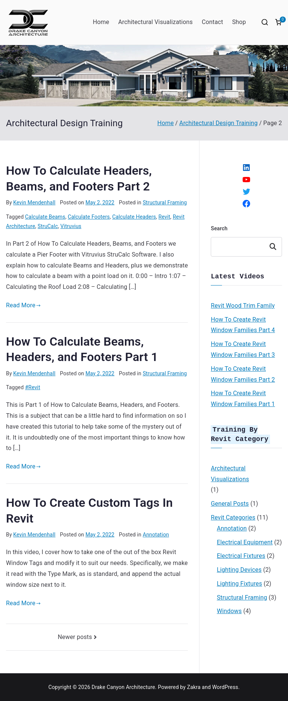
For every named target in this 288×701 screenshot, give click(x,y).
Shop (239, 22)
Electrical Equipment (245, 540)
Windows (229, 608)
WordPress (225, 687)
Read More (23, 305)
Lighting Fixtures (239, 581)
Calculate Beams (45, 217)
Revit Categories (233, 515)
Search (219, 228)
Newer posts (75, 637)
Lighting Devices (239, 567)
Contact (212, 22)
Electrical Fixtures (241, 553)
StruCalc (48, 226)
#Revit (32, 387)
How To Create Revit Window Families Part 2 (243, 373)
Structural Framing (165, 202)
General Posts (230, 501)
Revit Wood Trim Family (242, 304)
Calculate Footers (89, 217)
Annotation (156, 535)
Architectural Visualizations (155, 22)
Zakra (194, 687)
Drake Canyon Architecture (123, 687)
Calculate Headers (134, 217)
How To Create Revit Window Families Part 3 (243, 349)
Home (101, 22)
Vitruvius (70, 226)
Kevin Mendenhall (34, 202)
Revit (165, 217)
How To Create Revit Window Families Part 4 (243, 324)
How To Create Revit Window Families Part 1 (243, 398)
